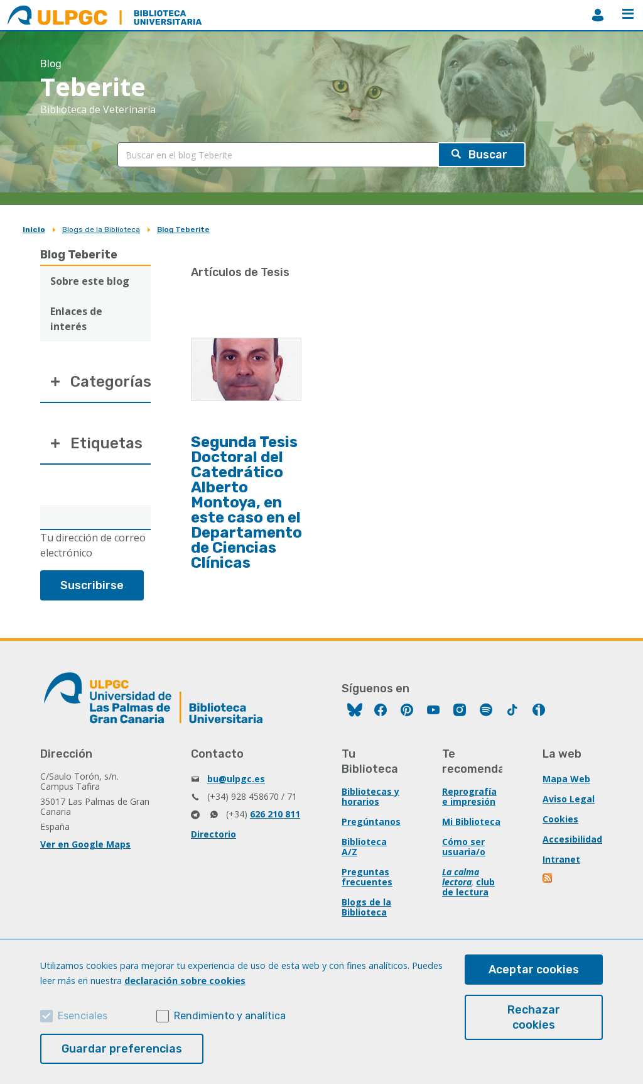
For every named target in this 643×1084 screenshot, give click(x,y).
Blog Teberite (183, 229)
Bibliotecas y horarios (370, 796)
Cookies (560, 819)
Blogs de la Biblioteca (101, 229)
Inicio (34, 229)
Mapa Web (566, 779)
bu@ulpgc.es (236, 779)
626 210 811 (275, 814)
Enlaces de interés (76, 318)
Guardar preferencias (122, 1049)
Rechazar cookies (533, 1017)
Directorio (213, 834)
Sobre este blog (89, 281)
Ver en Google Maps (85, 844)
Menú (627, 13)
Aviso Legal (569, 799)
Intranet (561, 859)
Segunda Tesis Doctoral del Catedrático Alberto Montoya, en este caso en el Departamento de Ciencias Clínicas (246, 502)
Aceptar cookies (534, 969)
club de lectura (468, 887)
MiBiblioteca (597, 15)
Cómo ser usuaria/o (463, 847)
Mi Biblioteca (471, 821)
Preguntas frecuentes (367, 877)
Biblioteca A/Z (364, 847)
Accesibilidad (572, 839)
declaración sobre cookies (185, 981)
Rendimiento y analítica (230, 1016)
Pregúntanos (371, 821)
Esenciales (82, 1016)
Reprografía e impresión (469, 796)
